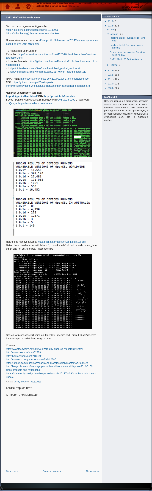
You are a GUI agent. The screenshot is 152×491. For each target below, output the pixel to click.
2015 (110, 21)
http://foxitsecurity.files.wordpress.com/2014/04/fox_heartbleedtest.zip (48, 71)
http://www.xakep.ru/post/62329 (23, 352)
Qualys (13, 103)
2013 (110, 70)
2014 (110, 25)
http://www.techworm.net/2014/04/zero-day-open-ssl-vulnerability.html (44, 349)
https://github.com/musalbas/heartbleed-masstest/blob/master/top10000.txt (47, 363)
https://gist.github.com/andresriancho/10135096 (32, 30)
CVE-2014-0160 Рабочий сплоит (127, 59)
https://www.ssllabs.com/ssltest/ (35, 103)
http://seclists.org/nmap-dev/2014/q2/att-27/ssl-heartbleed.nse (54, 78)
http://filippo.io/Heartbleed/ (22, 96)
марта (114, 65)
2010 (110, 83)
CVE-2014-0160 (66, 99)
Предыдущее (93, 471)
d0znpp (43, 40)
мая (113, 29)
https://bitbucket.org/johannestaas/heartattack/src (33, 33)
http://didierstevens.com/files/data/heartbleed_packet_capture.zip (45, 68)
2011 (110, 79)
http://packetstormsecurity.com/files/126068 (62, 241)
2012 (110, 75)
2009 (110, 88)
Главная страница (52, 471)
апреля (115, 34)
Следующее (12, 471)
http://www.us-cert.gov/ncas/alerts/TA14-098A (31, 359)
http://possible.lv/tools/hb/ (59, 96)
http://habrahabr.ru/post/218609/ (23, 356)
